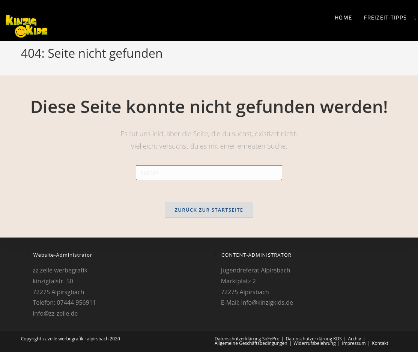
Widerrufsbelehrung (314, 343)
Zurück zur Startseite (209, 210)
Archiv (354, 338)
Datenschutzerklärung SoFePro (247, 338)
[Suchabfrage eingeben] (209, 172)
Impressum (353, 343)
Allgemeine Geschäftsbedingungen (251, 343)
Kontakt (380, 343)
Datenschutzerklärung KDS (313, 338)
